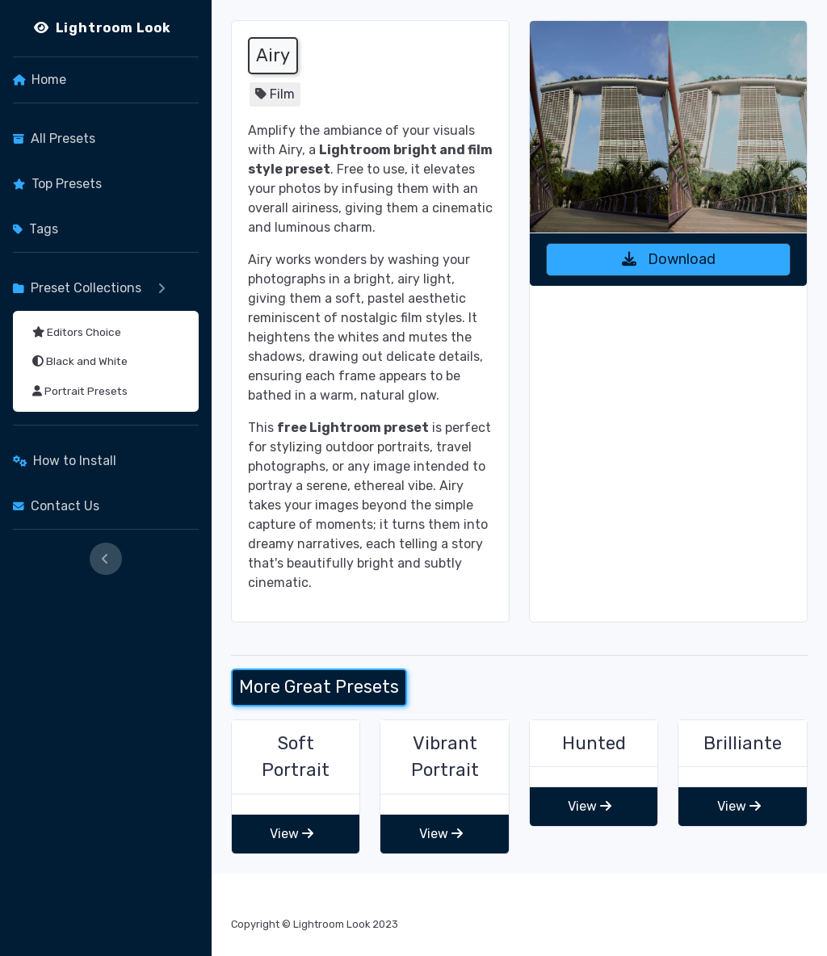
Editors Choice (76, 331)
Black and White (80, 360)
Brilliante (742, 743)
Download (669, 259)
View (291, 833)
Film (282, 94)
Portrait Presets (80, 390)
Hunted (594, 743)
